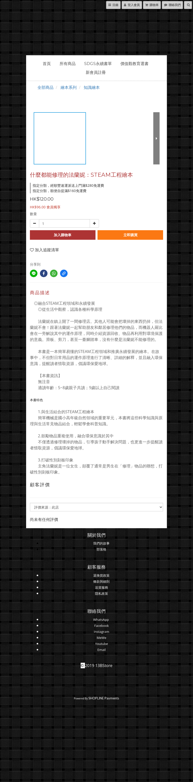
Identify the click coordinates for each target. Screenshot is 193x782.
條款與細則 (101, 581)
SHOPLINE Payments (103, 698)
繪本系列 (69, 87)
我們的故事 (101, 543)
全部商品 (45, 87)
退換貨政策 (101, 575)
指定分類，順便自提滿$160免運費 (59, 190)
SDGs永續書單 (98, 63)
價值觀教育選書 (134, 63)
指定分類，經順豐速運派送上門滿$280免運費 (68, 185)
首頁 (47, 63)
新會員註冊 (96, 72)
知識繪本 (92, 87)
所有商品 (68, 63)
